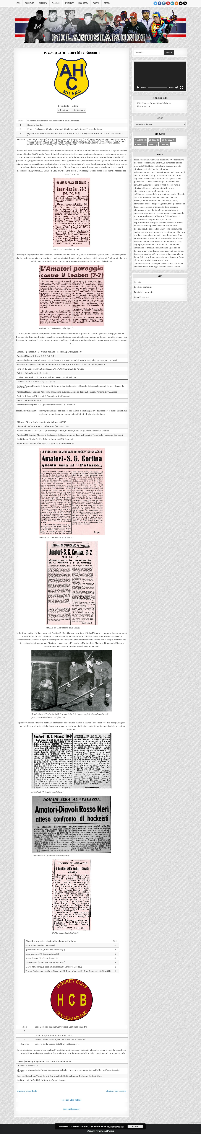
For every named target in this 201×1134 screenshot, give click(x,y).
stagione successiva (116, 1091)
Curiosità (43, 3)
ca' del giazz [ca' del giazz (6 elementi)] (168, 139)
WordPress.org (141, 297)
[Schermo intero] (181, 87)
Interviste (69, 3)
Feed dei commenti (143, 292)
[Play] (137, 87)
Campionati (29, 3)
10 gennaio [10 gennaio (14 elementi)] (141, 139)
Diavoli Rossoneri (71, 1109)
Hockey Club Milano (71, 1100)
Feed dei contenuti (143, 287)
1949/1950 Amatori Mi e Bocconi (72, 52)
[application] (160, 76)
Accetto (135, 1126)
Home (18, 3)
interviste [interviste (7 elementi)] (140, 144)
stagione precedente (27, 1091)
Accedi (137, 282)
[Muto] (176, 87)
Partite (96, 3)
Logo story (83, 3)
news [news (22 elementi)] (153, 144)
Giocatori (56, 3)
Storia (107, 3)
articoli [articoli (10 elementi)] (154, 139)
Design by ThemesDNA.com (100, 1131)
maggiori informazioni (115, 1126)
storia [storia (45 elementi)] (164, 144)
